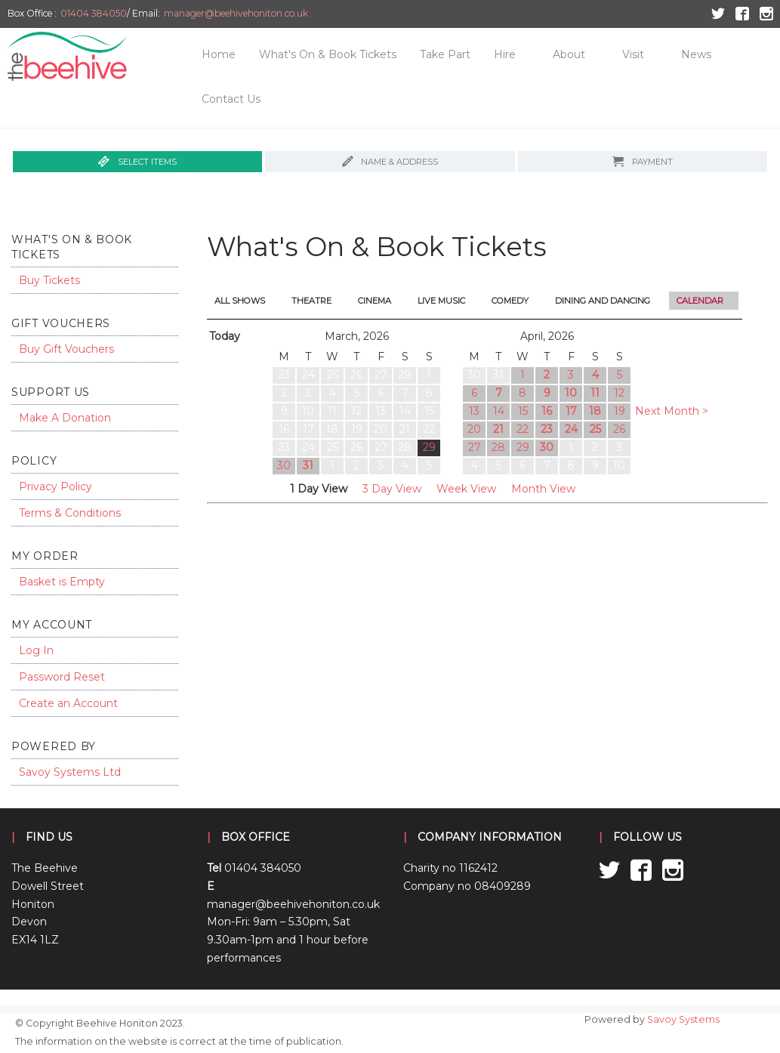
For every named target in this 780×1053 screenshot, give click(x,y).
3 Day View (391, 489)
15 (523, 411)
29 (429, 447)
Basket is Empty (62, 581)
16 (546, 411)
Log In (36, 650)
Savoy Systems (683, 1019)
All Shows (239, 300)
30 (284, 465)
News (696, 54)
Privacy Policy (55, 486)
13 (474, 411)
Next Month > (671, 411)
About (569, 54)
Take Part (445, 54)
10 (571, 393)
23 (547, 429)
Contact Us (231, 99)
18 (595, 411)
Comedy (510, 300)
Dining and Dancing (602, 300)
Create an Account (68, 703)
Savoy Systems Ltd (70, 772)
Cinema (374, 300)
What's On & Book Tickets (327, 54)
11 (595, 393)
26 (619, 429)
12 (619, 393)
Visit (633, 54)
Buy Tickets (49, 280)
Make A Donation (65, 418)
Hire (505, 54)
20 (474, 429)
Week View (466, 489)
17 (571, 411)
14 (498, 411)
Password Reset (62, 677)
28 (498, 447)
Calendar (700, 300)
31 (308, 465)
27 (474, 447)
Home (219, 54)
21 (498, 429)
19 (619, 411)
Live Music (441, 300)
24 (571, 429)
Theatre (311, 300)
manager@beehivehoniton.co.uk (236, 13)
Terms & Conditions (70, 513)
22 (522, 429)
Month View (543, 489)
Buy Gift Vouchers (66, 349)
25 (595, 429)
